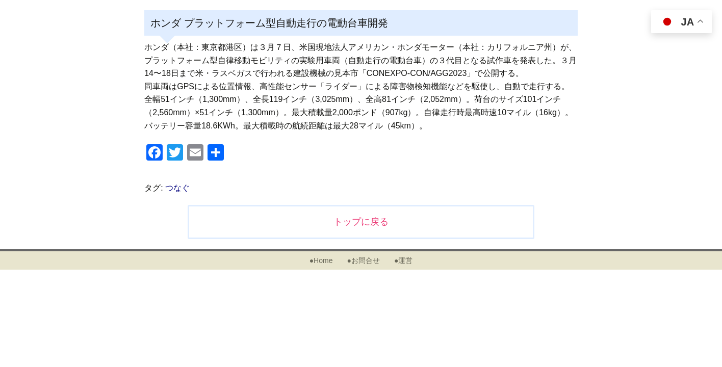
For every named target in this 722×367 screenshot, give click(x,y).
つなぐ (177, 188)
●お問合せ (363, 260)
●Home (321, 260)
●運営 (403, 260)
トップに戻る (361, 222)
